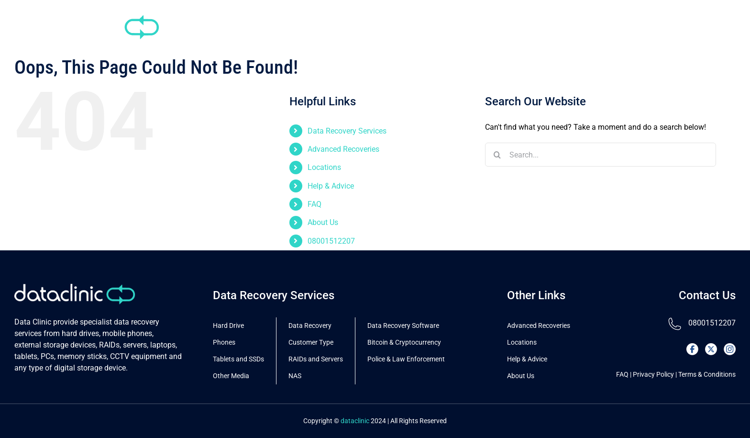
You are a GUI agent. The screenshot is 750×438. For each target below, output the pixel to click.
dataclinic (355, 421)
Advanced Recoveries (343, 149)
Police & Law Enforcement (406, 359)
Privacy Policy (653, 374)
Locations (324, 167)
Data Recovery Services (347, 130)
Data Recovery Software (403, 325)
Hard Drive (228, 325)
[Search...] (600, 155)
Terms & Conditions (707, 374)
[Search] (497, 155)
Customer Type (310, 342)
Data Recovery (309, 325)
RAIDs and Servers (315, 359)
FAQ (314, 204)
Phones (224, 342)
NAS (294, 376)
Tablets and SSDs (238, 359)
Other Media (231, 376)
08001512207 (331, 241)
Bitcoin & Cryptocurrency (404, 342)
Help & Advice (331, 186)
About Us (323, 222)
